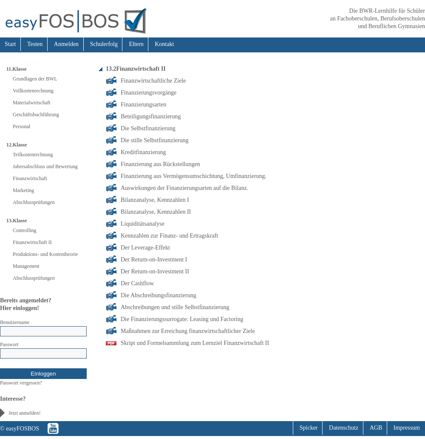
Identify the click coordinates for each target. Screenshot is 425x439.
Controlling (24, 230)
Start (10, 44)
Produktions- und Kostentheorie (45, 254)
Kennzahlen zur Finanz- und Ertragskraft (169, 235)
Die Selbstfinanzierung (148, 128)
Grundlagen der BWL (35, 79)
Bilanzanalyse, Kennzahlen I (155, 200)
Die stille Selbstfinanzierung (154, 140)
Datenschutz (343, 428)
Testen (34, 44)
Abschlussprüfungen (34, 202)
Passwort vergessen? (21, 383)
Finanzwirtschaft (30, 178)
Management (26, 266)
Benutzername (14, 322)
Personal (21, 126)
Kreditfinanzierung (143, 152)
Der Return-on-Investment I (154, 259)
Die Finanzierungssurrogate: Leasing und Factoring (182, 319)
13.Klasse (16, 221)
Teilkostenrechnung (33, 155)
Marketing (23, 190)
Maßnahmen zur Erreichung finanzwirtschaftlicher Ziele (188, 331)
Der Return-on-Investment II (155, 271)
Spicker (309, 428)
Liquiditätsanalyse (142, 224)
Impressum (407, 428)
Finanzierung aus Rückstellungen (160, 164)
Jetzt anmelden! (24, 413)
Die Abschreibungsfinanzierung (158, 295)
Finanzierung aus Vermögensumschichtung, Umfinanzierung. (193, 176)
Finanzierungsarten (143, 104)
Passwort (9, 344)
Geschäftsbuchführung (36, 115)
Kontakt (164, 44)
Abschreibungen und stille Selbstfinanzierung (175, 307)
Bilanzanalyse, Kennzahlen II (156, 212)
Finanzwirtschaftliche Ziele (153, 80)
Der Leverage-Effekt (145, 247)
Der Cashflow (137, 283)
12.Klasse (16, 145)
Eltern (136, 44)
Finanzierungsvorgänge (148, 92)
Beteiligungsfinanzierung (151, 116)
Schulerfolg (104, 44)
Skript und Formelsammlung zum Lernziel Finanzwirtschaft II (195, 343)
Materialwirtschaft (32, 103)
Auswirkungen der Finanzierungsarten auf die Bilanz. (184, 188)
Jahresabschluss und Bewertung (45, 166)
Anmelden (66, 44)
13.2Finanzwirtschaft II (136, 69)
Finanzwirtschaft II (32, 242)
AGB (376, 428)
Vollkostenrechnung (33, 91)
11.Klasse (16, 69)
